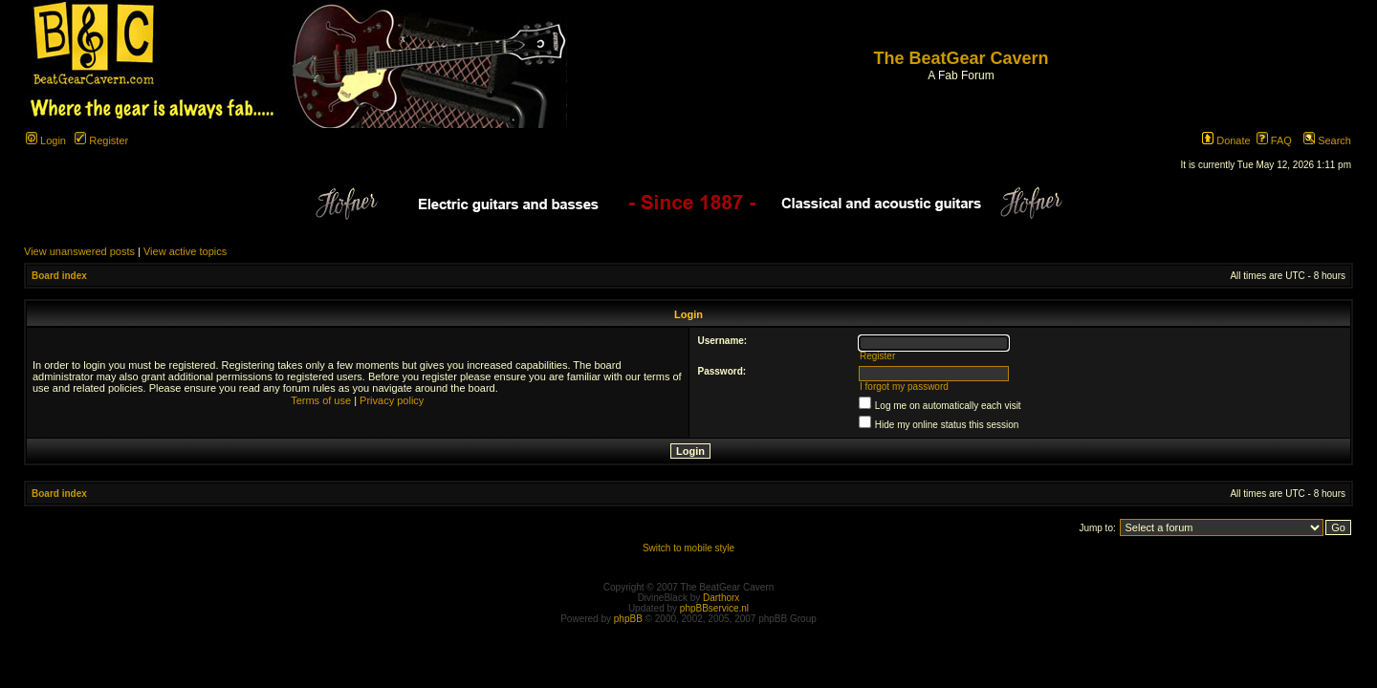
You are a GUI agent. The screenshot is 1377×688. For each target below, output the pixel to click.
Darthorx (721, 597)
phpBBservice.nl (714, 608)
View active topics (185, 251)
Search (1327, 140)
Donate (1226, 140)
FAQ (1274, 140)
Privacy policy (392, 400)
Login (46, 140)
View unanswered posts (79, 251)
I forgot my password (904, 386)
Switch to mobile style (688, 548)
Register (101, 140)
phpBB (628, 618)
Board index (59, 275)
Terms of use (321, 400)
